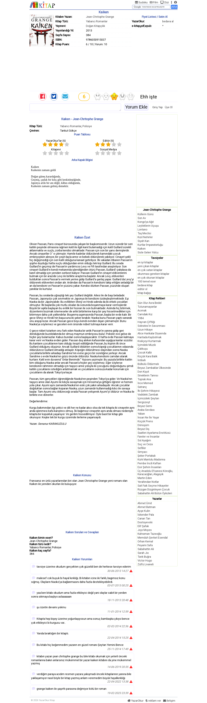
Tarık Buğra (144, 556)
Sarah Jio (143, 552)
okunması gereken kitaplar (153, 273)
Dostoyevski (145, 522)
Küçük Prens (145, 421)
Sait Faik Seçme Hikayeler (153, 485)
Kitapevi (56, 149)
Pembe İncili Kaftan (149, 463)
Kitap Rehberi (157, 298)
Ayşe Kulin (144, 510)
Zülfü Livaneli (146, 564)
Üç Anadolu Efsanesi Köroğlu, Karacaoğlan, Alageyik (155, 472)
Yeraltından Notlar (148, 481)
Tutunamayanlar (147, 306)
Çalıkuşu (143, 348)
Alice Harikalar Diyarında (152, 333)
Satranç (142, 386)
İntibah (142, 360)
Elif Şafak (143, 526)
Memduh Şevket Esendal (153, 537)
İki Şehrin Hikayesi (149, 390)
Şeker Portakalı (147, 455)
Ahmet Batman (147, 507)
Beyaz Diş (143, 429)
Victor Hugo (145, 560)
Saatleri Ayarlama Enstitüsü (154, 432)
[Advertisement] (103, 68)
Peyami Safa (145, 545)
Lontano (142, 229)
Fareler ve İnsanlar (149, 436)
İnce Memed (145, 383)
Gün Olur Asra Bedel (150, 302)
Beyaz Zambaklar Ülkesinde (154, 367)
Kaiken (142, 248)
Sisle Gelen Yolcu (148, 252)
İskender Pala (146, 514)
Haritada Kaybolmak (150, 337)
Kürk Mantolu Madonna (151, 459)
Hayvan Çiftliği (146, 322)
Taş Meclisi (144, 233)
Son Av (142, 218)
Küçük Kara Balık (147, 356)
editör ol (142, 289)
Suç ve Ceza (145, 444)
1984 (141, 318)
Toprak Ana (144, 379)
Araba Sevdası (146, 409)
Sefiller (142, 448)
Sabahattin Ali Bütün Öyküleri (155, 493)
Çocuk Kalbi (145, 352)
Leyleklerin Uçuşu (148, 225)
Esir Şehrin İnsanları (149, 467)
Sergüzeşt (144, 402)
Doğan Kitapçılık (95, 26)
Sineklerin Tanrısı (148, 375)
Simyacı (142, 451)
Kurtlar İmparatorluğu (150, 244)
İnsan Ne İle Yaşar (148, 417)
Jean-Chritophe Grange (100, 16)
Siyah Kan (143, 241)
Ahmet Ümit (145, 503)
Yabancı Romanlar (96, 21)
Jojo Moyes (145, 530)
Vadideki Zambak (148, 394)
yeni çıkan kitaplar (148, 266)
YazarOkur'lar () (56, 140)
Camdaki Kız (145, 314)
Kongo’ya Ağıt (146, 221)
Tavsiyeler (157, 257)
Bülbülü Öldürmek (148, 364)
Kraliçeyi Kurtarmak (149, 341)
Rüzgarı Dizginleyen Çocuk (154, 489)
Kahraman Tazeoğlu (150, 533)
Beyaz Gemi (145, 406)
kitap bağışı (144, 292)
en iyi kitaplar (145, 262)
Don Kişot (143, 371)
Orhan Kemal (145, 541)
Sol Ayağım (144, 440)
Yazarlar (157, 498)
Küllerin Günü (146, 214)
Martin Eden (145, 478)
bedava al (168, 21)
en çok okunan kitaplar (151, 277)
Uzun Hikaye (145, 329)
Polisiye (87, 126)
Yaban (141, 413)
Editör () (108, 140)
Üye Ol (168, 107)
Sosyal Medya (108, 149)
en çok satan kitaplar (150, 270)
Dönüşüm (143, 425)
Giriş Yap (157, 107)
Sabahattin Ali (146, 549)
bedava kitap (145, 285)
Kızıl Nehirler (145, 237)
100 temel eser (147, 281)
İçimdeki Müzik (147, 344)
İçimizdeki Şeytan (148, 398)
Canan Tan (144, 518)
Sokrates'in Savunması (151, 325)
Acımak (142, 310)
